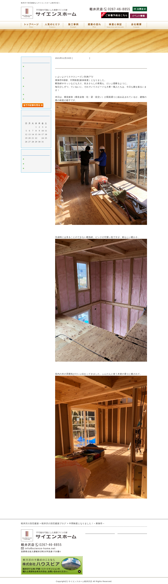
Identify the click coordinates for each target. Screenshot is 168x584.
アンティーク (91, 548)
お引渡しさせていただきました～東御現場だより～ (36, 70)
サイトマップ (123, 553)
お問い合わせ (123, 542)
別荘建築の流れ (92, 558)
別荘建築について (81, 58)
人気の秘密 (90, 563)
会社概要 (121, 558)
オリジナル (90, 553)
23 (39, 138)
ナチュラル (90, 537)
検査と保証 (122, 563)
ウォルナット (91, 542)
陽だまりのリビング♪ (35, 99)
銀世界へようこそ (33, 94)
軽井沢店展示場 (32, 168)
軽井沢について (32, 164)
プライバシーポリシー (127, 548)
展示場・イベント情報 (127, 537)
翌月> (41, 145)
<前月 (30, 145)
